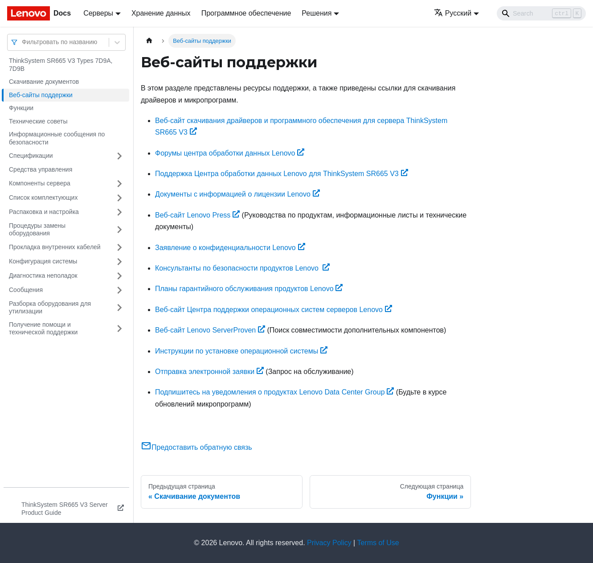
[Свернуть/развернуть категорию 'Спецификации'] (119, 156)
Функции (21, 107)
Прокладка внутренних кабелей (55, 247)
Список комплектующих (43, 197)
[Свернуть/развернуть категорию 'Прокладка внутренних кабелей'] (119, 247)
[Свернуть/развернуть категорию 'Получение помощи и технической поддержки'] (119, 328)
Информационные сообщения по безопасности (57, 138)
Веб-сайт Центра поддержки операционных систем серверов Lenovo (273, 309)
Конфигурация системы (43, 261)
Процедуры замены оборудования (37, 229)
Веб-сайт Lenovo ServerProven (210, 330)
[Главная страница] (149, 41)
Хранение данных (161, 13)
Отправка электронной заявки (209, 371)
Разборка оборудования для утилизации (50, 307)
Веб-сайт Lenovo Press (197, 215)
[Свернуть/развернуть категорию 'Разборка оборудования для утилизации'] (119, 307)
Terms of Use (378, 543)
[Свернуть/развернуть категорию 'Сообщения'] (119, 290)
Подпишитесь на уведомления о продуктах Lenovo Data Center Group (274, 392)
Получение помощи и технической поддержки (43, 328)
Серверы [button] (98, 13)
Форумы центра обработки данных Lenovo (229, 153)
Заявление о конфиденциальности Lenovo (230, 247)
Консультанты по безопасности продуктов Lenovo (242, 268)
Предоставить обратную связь (196, 447)
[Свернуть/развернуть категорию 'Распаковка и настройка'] (119, 212)
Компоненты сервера (39, 183)
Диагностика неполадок (43, 275)
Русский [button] (452, 13)
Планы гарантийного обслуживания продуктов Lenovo (249, 288)
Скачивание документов (44, 81)
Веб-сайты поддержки (41, 95)
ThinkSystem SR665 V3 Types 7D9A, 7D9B (60, 64)
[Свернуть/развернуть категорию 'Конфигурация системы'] (119, 262)
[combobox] (23, 42)
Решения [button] (316, 13)
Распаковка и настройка (44, 211)
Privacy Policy (329, 543)
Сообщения (26, 289)
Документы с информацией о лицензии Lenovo (237, 194)
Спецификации (31, 155)
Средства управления (40, 169)
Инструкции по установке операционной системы (241, 351)
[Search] (541, 13)
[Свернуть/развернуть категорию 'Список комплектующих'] (119, 198)
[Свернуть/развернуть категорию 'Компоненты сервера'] (119, 184)
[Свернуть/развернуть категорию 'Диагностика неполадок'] (119, 276)
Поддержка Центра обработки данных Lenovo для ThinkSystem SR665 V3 (281, 173)
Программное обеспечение (246, 13)
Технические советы (38, 121)
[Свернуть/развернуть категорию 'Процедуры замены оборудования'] (119, 229)
